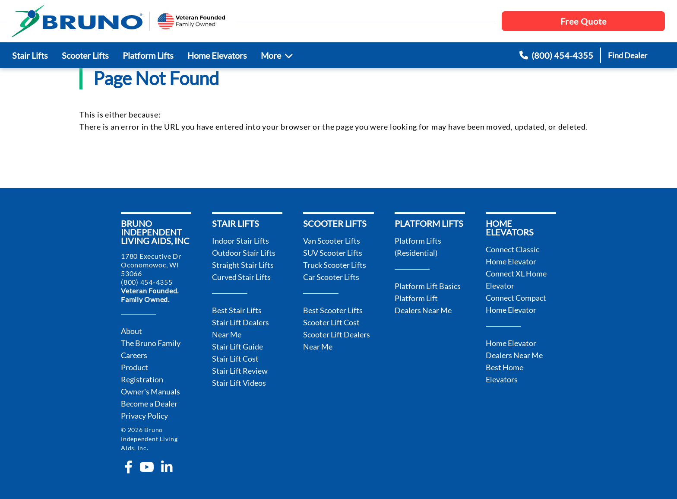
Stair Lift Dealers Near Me (240, 328)
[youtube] (146, 467)
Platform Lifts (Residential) (418, 246)
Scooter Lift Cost (331, 322)
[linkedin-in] (166, 467)
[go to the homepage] (77, 21)
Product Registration (142, 373)
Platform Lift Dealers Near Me (423, 304)
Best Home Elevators (504, 373)
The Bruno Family (150, 343)
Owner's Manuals (150, 391)
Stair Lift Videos (239, 383)
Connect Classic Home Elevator (512, 255)
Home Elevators (217, 55)
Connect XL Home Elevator (516, 279)
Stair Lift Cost (235, 358)
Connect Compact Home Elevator (516, 304)
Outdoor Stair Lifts (243, 252)
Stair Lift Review (240, 370)
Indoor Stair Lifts (240, 240)
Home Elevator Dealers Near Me (514, 349)
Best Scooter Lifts (333, 310)
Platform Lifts (148, 55)
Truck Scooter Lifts (334, 265)
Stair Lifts (30, 55)
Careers (134, 355)
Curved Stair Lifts (241, 277)
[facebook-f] (128, 467)
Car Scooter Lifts (331, 277)
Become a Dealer (149, 403)
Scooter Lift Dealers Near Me (336, 340)
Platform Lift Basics (428, 286)
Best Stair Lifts (237, 310)
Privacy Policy (144, 415)
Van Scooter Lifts (331, 240)
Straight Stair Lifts (243, 265)
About (131, 331)
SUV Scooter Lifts (332, 252)
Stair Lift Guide (237, 346)
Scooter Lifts (85, 55)
